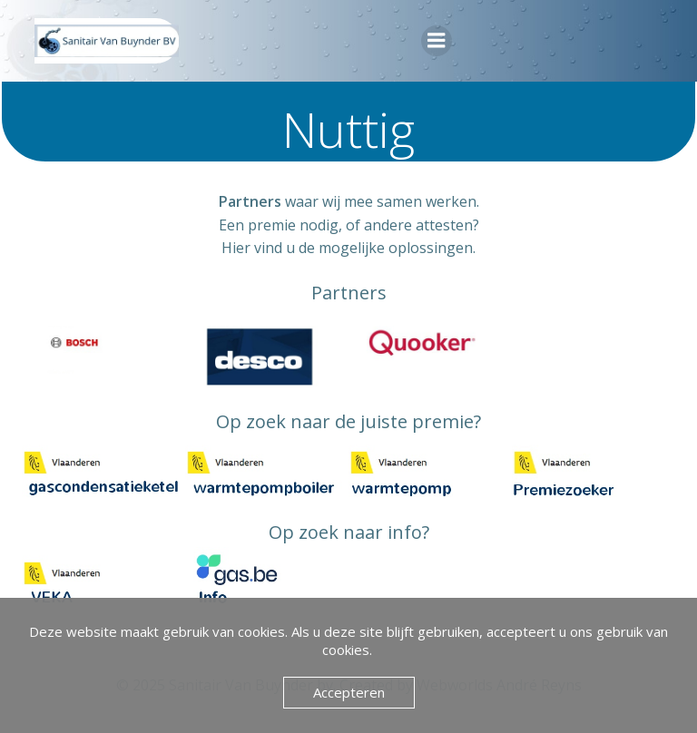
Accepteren (349, 692)
